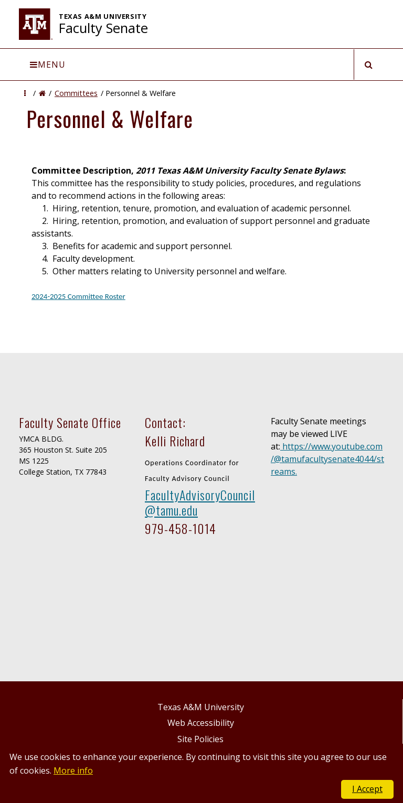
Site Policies (200, 739)
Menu (48, 64)
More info (73, 770)
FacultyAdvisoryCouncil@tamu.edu (200, 502)
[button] (25, 93)
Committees (76, 93)
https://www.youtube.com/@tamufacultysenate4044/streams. (327, 459)
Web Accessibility (200, 723)
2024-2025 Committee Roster (78, 296)
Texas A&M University (200, 707)
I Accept (367, 789)
